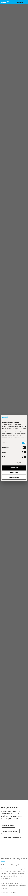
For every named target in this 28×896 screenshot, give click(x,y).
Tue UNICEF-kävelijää (9, 831)
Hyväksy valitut (14, 472)
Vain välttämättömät (14, 477)
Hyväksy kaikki (14, 467)
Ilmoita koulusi (7, 825)
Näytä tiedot (20, 462)
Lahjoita (20, 2)
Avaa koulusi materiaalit (10, 837)
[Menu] (26, 2)
